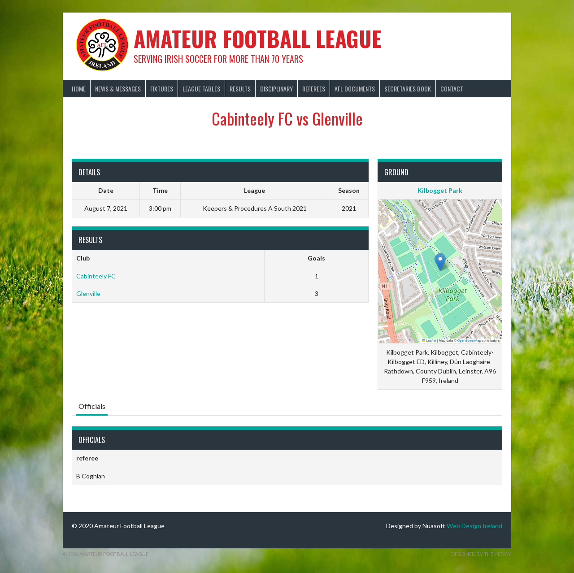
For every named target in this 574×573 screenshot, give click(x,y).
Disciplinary (276, 88)
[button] (440, 262)
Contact (451, 88)
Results (240, 88)
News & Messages (118, 88)
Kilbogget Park (439, 190)
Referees (313, 88)
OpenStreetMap (469, 341)
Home (79, 88)
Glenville (88, 293)
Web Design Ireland (474, 526)
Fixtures (161, 88)
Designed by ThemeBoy (481, 554)
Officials (91, 406)
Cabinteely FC (96, 276)
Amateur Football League (258, 38)
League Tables (201, 88)
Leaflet (429, 341)
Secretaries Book (407, 88)
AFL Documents (355, 88)
